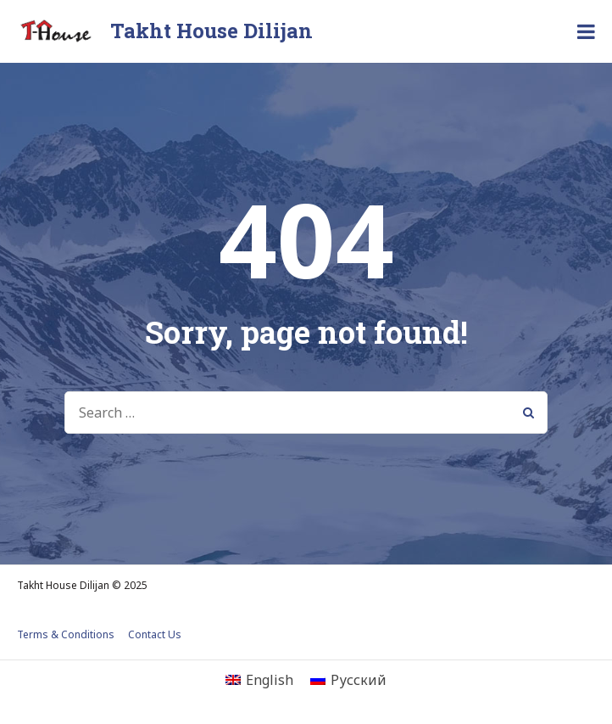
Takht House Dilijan (211, 30)
